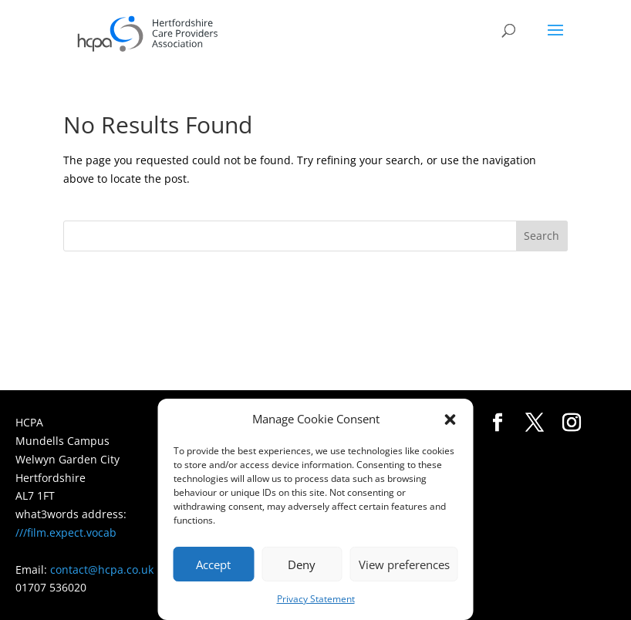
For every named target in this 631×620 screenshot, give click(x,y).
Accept (213, 564)
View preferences (404, 564)
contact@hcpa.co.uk (102, 569)
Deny (302, 564)
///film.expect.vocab (65, 532)
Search (541, 235)
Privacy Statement (316, 598)
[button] (450, 419)
